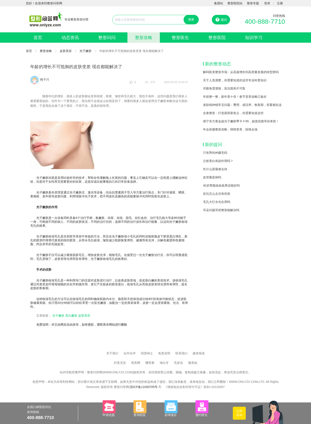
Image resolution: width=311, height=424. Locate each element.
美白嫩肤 (71, 315)
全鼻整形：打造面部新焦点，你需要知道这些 (233, 113)
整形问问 (107, 37)
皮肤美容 (66, 51)
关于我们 (112, 353)
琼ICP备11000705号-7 (145, 387)
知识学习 (253, 37)
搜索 (191, 19)
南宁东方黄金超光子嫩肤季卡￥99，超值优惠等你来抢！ (241, 121)
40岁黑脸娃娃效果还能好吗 (221, 185)
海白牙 (164, 362)
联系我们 (181, 353)
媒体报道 (199, 353)
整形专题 (253, 3)
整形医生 (180, 37)
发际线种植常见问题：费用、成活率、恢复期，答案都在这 (242, 105)
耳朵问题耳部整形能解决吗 (221, 210)
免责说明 (164, 353)
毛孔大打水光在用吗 (216, 202)
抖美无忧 (120, 362)
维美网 (135, 362)
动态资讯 (70, 37)
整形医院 (217, 37)
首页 (37, 37)
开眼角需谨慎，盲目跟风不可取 (224, 88)
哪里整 (149, 362)
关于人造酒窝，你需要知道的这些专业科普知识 (235, 80)
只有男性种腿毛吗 (215, 152)
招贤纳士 (147, 353)
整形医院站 (235, 3)
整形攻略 (143, 37)
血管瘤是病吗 (212, 177)
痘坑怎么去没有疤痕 (216, 193)
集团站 (218, 3)
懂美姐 (192, 362)
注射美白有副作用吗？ (218, 161)
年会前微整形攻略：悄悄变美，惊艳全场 (230, 129)
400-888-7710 (265, 21)
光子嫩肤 (85, 51)
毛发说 (178, 362)
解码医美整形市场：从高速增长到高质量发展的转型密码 (241, 72)
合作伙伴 (130, 353)
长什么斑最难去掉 (215, 169)
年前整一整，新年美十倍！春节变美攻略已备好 (235, 96)
